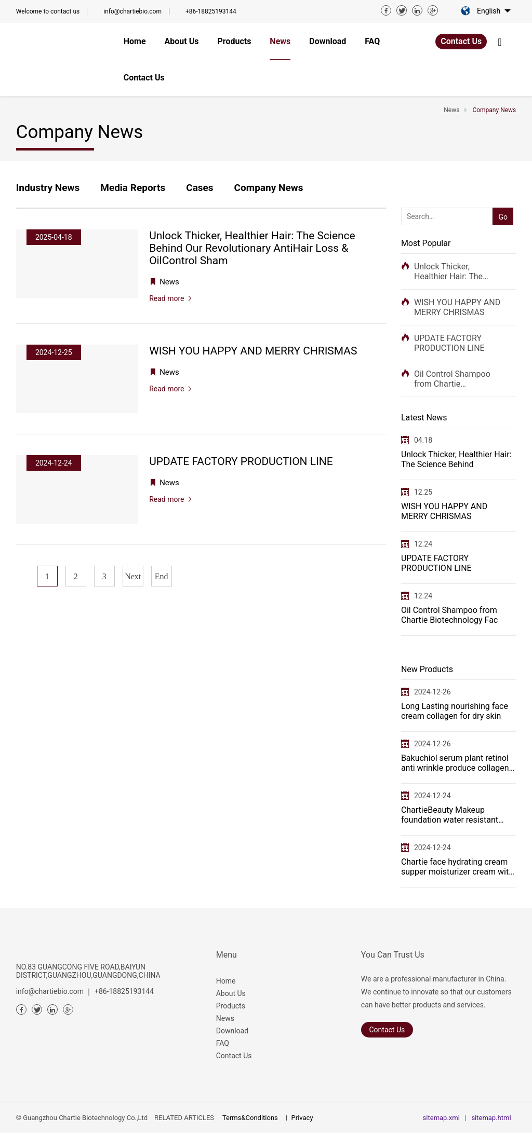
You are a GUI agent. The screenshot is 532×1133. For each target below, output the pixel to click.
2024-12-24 (432, 795)
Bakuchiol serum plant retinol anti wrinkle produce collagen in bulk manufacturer (455, 763)
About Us (231, 993)
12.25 (423, 492)
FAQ (222, 1043)
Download (232, 1031)
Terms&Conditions (250, 1118)
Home (226, 981)
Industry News (48, 188)
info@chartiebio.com (132, 11)
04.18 (423, 440)
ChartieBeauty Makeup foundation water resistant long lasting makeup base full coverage (455, 815)
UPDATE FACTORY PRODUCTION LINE (449, 343)
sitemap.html (491, 1118)
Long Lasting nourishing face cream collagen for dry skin (454, 711)
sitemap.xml (441, 1118)
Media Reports (132, 188)
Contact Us (461, 41)
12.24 (423, 544)
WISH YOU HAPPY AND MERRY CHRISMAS (457, 307)
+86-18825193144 (210, 11)
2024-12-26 (432, 692)
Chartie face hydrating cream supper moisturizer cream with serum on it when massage (457, 867)
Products (230, 1006)
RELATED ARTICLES (184, 1118)
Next (133, 576)
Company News (268, 188)
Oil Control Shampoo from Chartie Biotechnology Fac (452, 379)
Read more (166, 298)
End (161, 576)
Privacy (302, 1118)
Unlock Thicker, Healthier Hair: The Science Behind (448, 271)
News (225, 1018)
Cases (199, 188)
